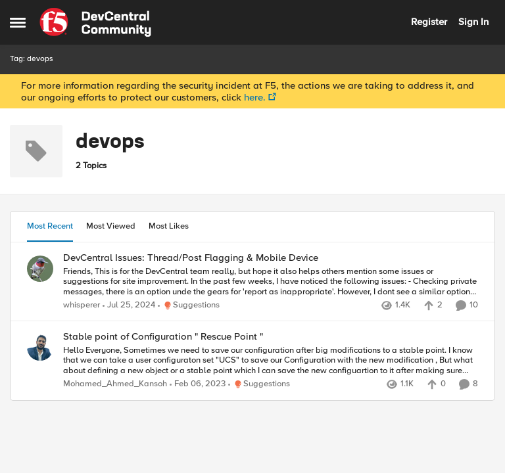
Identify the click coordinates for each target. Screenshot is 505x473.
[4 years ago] (198, 385)
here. (255, 97)
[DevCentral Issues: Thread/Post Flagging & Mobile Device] (270, 281)
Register (429, 22)
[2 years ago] (129, 305)
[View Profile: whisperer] (40, 269)
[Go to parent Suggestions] (189, 305)
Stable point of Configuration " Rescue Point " (163, 336)
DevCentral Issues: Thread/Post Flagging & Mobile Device (190, 257)
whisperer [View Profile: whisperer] (81, 305)
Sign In (473, 22)
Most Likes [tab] (169, 226)
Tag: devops (31, 59)
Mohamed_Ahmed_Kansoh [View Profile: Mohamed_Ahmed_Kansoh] (115, 385)
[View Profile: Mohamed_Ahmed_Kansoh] (40, 347)
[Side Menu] (17, 22)
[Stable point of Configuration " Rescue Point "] (270, 361)
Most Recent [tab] (50, 226)
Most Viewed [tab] (110, 226)
